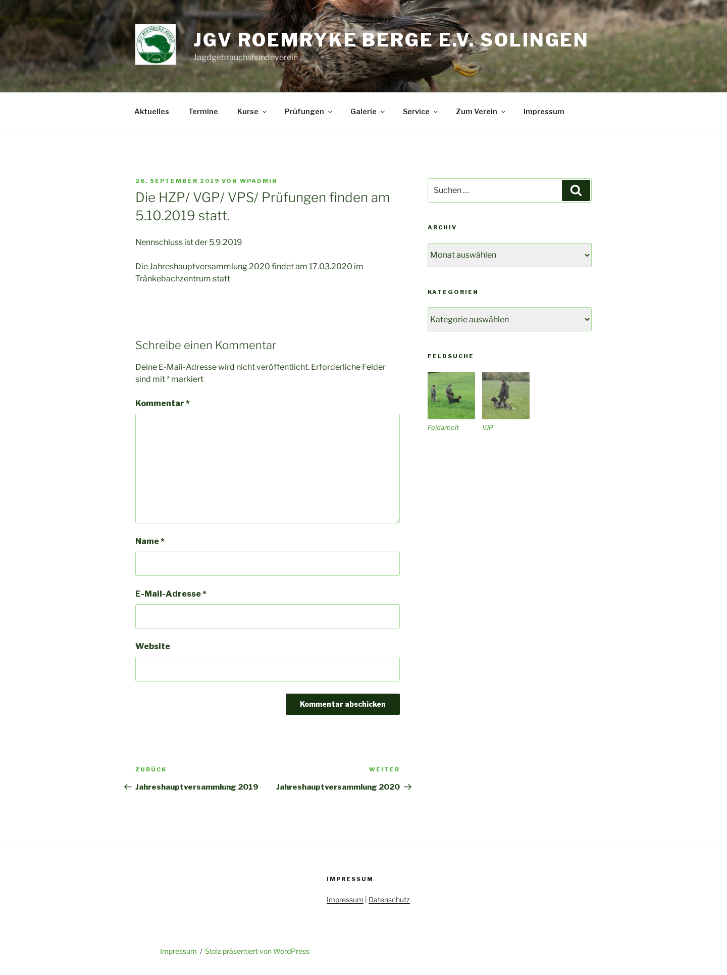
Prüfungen (309, 111)
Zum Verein (481, 111)
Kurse (252, 111)
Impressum (544, 111)
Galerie (368, 111)
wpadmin (259, 180)
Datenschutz (389, 899)
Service (421, 111)
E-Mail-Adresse (170, 594)
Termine (203, 111)
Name (150, 541)
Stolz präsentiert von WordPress (257, 951)
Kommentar (162, 403)
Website (152, 646)
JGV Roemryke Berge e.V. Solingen (391, 40)
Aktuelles (151, 111)
